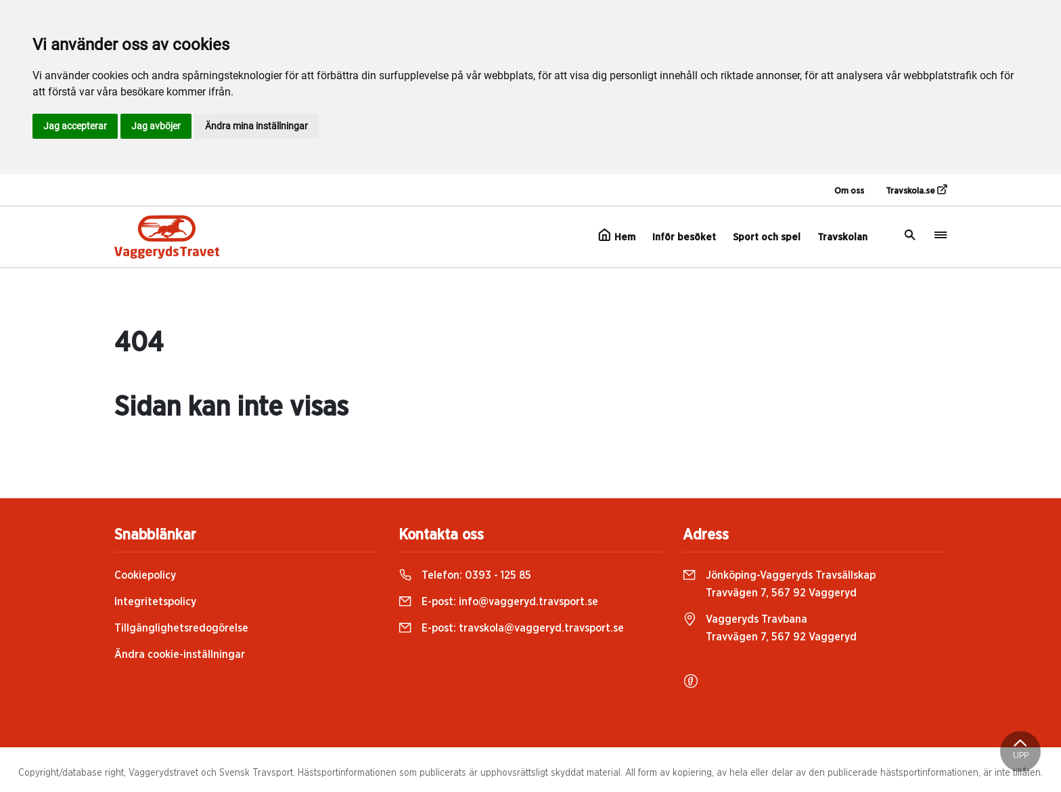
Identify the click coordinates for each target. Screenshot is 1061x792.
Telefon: (465, 575)
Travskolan (842, 237)
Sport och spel (766, 237)
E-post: (498, 602)
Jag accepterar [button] (75, 125)
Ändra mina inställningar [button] (256, 125)
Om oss (849, 191)
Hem (616, 235)
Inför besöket (684, 237)
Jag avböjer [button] (156, 125)
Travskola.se (916, 190)
